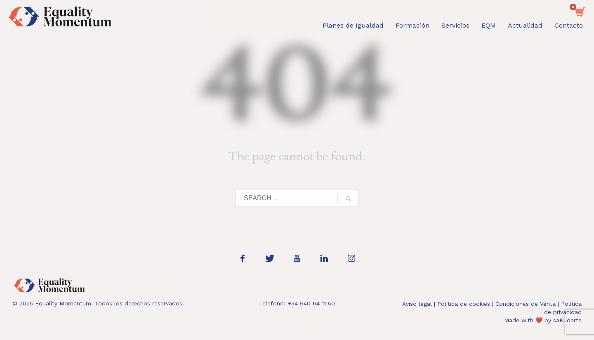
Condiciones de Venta (525, 303)
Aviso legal (417, 303)
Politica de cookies (463, 303)
